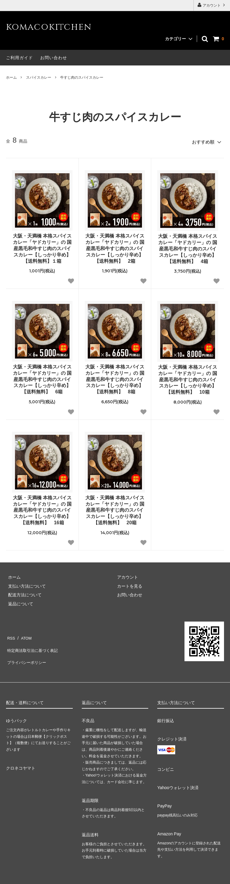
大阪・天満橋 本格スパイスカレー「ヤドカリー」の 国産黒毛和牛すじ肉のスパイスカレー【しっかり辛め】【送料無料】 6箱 (42, 377)
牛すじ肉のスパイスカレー (81, 77)
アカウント (212, 5)
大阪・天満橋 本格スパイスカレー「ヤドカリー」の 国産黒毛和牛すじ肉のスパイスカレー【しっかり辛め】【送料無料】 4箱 (187, 247)
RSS (10, 634)
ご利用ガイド (19, 57)
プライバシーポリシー (27, 652)
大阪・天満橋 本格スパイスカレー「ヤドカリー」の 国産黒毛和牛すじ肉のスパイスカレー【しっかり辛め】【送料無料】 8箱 (114, 377)
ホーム (11, 77)
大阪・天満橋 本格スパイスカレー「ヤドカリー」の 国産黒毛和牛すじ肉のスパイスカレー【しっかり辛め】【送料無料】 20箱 (114, 508)
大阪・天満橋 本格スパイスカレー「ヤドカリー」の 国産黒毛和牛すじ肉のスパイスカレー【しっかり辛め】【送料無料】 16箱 (42, 508)
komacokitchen (48, 27)
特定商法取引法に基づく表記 (33, 643)
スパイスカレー (38, 77)
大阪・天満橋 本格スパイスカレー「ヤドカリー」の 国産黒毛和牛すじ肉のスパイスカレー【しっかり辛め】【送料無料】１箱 (42, 247)
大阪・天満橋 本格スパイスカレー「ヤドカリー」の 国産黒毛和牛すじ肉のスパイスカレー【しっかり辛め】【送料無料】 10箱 (187, 378)
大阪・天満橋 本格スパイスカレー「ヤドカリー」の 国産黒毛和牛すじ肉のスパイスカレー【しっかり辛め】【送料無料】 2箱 (114, 247)
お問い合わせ (53, 57)
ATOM (24, 634)
